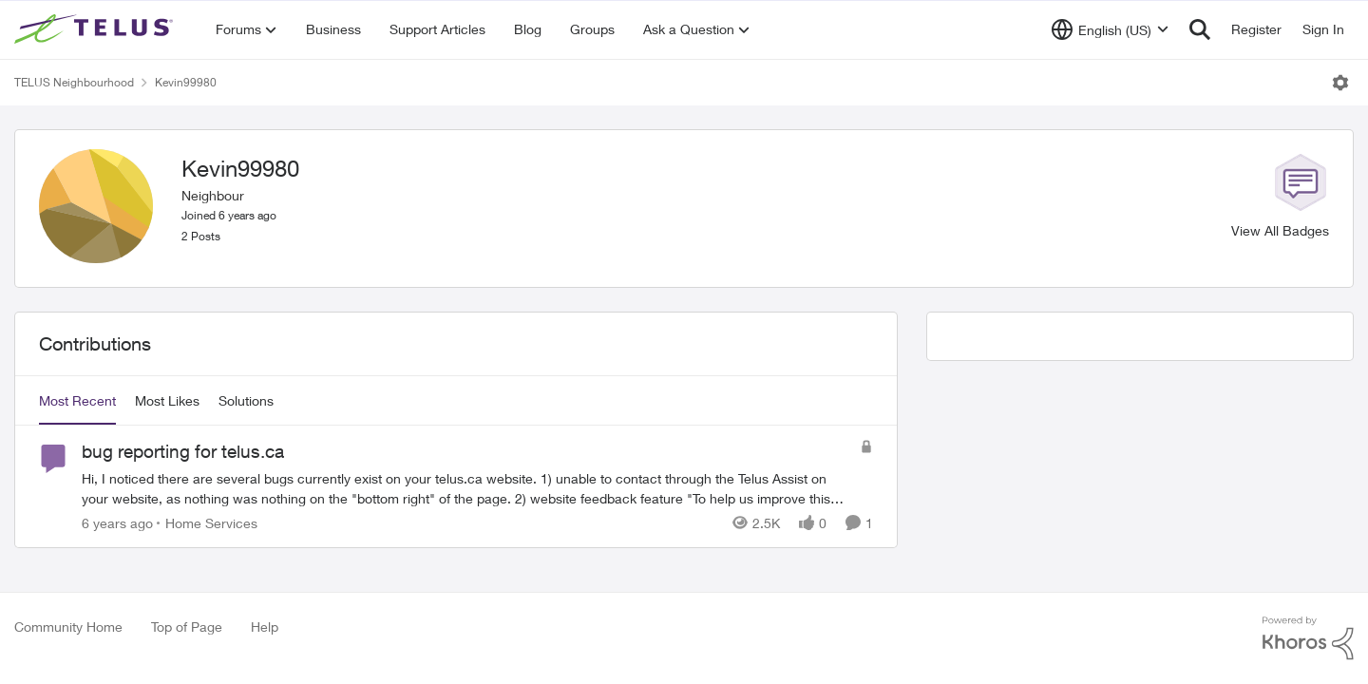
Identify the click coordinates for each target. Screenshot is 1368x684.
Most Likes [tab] (167, 400)
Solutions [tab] (246, 400)
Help (264, 626)
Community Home (68, 626)
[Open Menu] (1340, 82)
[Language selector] (1110, 29)
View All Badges (1280, 230)
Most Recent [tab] (77, 400)
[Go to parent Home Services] (207, 523)
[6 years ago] (117, 523)
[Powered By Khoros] (1308, 638)
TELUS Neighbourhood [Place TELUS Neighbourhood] (74, 82)
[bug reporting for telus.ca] (466, 488)
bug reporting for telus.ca (183, 451)
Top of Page (186, 626)
